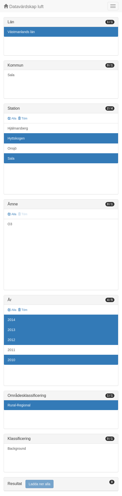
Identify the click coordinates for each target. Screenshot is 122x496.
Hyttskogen (16, 138)
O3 (10, 224)
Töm (22, 118)
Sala (11, 75)
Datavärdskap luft (24, 6)
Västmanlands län (21, 32)
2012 (11, 340)
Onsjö (12, 148)
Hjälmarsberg (18, 128)
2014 (11, 320)
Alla (12, 118)
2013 (11, 330)
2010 (11, 360)
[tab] (61, 484)
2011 (11, 350)
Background (17, 448)
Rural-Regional (19, 405)
